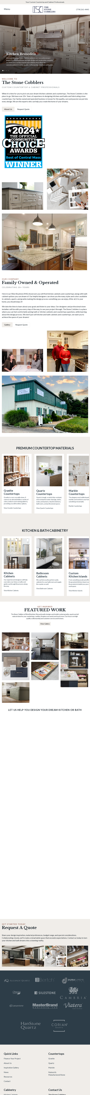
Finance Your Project (12, 1058)
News (6, 1072)
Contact (7, 1081)
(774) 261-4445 (82, 9)
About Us (8, 109)
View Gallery (45, 624)
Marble (51, 1067)
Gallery (7, 325)
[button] (87, 44)
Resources (8, 1077)
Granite (51, 1058)
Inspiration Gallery (11, 1067)
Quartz (51, 1063)
